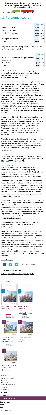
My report (4, 395)
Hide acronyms (5, 410)
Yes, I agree (16, 11)
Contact (4, 380)
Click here (31, 5)
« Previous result (7, 270)
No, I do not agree (28, 11)
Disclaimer (5, 389)
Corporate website (8, 378)
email (2, 407)
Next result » (18, 270)
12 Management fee (8, 13)
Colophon (4, 382)
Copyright (4, 387)
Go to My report (5, 402)
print (2, 405)
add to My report (7, 260)
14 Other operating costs (25, 13)
